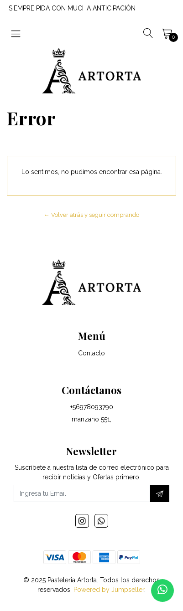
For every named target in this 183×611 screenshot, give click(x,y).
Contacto (91, 353)
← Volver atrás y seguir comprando (91, 214)
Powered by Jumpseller (108, 589)
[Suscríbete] (159, 493)
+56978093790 (91, 407)
